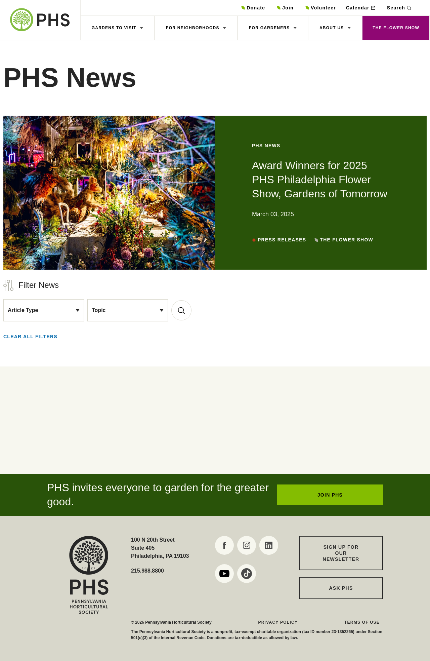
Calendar (358, 7)
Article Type (23, 310)
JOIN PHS (330, 495)
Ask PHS (341, 588)
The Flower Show (396, 28)
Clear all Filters (30, 336)
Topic (98, 310)
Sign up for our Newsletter (341, 553)
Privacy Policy (278, 622)
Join (288, 7)
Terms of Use (362, 622)
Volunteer (323, 7)
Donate (256, 7)
